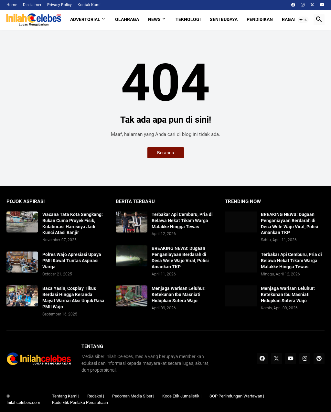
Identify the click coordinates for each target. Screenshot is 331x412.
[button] (303, 19)
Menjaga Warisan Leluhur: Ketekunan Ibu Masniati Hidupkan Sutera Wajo (179, 294)
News (154, 19)
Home (11, 5)
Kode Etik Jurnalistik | (181, 396)
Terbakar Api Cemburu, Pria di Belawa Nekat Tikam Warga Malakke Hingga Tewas (182, 220)
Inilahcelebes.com (23, 402)
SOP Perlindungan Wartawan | (236, 396)
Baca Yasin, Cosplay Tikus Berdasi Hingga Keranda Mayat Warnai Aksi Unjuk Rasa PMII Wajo (73, 297)
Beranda (165, 152)
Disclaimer (32, 5)
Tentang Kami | (65, 396)
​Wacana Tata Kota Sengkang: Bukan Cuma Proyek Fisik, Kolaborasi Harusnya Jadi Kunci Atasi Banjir (72, 223)
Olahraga (127, 19)
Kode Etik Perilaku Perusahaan (80, 402)
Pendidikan (260, 19)
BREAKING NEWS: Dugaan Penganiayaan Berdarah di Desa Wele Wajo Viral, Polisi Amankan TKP (180, 257)
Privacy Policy (59, 5)
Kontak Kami (89, 5)
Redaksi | (95, 396)
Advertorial (85, 19)
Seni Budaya (224, 19)
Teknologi (188, 19)
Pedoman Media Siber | (133, 396)
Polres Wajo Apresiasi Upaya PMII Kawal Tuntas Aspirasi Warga (71, 260)
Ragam (290, 19)
